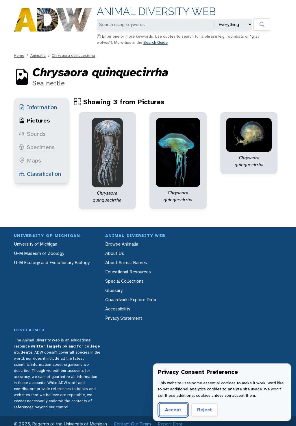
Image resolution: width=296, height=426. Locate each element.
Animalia (38, 55)
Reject (204, 410)
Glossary (114, 290)
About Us (114, 253)
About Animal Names (126, 262)
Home (19, 55)
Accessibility (117, 309)
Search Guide (155, 42)
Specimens (37, 147)
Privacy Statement (123, 318)
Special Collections (124, 281)
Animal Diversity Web (156, 11)
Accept (173, 410)
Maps (30, 160)
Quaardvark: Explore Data (130, 300)
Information (38, 107)
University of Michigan (35, 244)
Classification (40, 173)
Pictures (34, 120)
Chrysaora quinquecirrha (73, 55)
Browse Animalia (121, 244)
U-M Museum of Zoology (39, 253)
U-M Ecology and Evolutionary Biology (52, 262)
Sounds (32, 133)
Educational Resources (128, 272)
